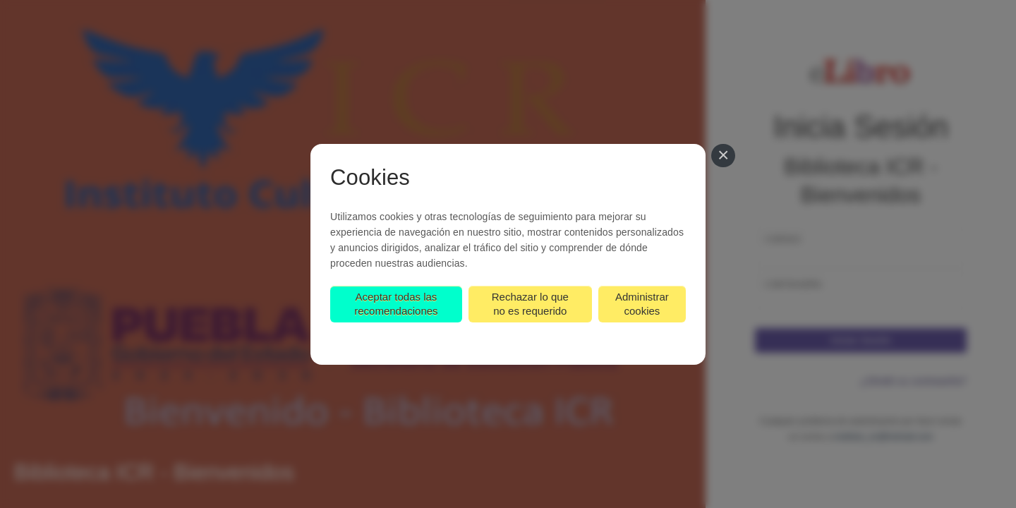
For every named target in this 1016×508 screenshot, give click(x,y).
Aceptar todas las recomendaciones (395, 304)
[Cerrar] (723, 156)
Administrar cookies (642, 304)
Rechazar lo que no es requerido (530, 304)
